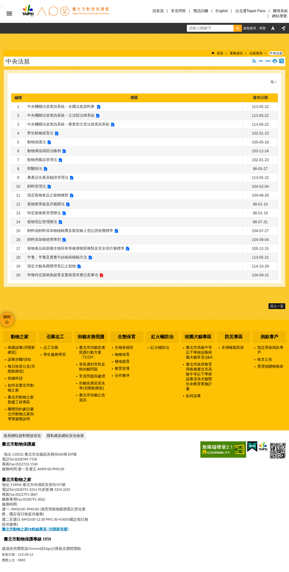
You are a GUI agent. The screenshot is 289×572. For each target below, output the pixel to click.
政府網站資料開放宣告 (22, 436)
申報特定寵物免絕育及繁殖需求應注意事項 (62, 275)
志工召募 (50, 347)
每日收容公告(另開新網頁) (21, 368)
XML (261, 61)
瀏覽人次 (8, 560)
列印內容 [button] (275, 61)
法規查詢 (255, 53)
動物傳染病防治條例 (44, 151)
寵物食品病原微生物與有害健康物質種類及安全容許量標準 (75, 248)
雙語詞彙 (200, 11)
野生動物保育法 (40, 133)
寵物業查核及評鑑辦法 (46, 204)
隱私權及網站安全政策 (65, 436)
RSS (254, 61)
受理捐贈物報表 (270, 366)
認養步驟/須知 (19, 359)
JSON (268, 61)
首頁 (220, 53)
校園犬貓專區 (198, 336)
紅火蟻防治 (162, 336)
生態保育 (127, 336)
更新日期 (8, 554)
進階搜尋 (249, 28)
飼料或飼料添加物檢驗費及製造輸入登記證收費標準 (70, 231)
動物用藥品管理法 (42, 160)
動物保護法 (36, 142)
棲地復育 (122, 361)
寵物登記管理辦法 (42, 222)
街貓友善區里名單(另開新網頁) (92, 385)
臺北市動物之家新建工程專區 (21, 399)
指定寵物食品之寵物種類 (47, 195)
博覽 (262, 28)
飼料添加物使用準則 (44, 239)
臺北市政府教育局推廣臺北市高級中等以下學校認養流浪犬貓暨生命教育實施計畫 (199, 376)
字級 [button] (273, 28)
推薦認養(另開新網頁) (21, 349)
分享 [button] (283, 28)
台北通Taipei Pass (250, 11)
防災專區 (234, 336)
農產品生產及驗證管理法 (47, 177)
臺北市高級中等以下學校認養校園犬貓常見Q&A (199, 352)
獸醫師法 (34, 169)
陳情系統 (280, 11)
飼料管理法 (36, 186)
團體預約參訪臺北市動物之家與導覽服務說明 (21, 414)
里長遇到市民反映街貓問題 (92, 366)
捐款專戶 (269, 336)
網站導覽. (280, 16)
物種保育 (122, 354)
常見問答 (178, 11)
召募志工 (55, 336)
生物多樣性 (124, 347)
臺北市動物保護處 (65, 13)
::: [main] (5, 48)
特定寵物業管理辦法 (44, 213)
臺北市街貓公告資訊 (92, 397)
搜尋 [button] (237, 28)
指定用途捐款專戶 (270, 349)
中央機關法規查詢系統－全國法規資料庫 (61, 106)
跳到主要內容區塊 (2, 2)
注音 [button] (282, 61)
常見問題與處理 (92, 376)
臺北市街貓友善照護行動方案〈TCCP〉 (92, 352)
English (222, 11)
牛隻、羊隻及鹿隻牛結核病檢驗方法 (57, 257)
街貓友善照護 (91, 336)
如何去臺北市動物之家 (21, 387)
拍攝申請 (15, 378)
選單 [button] (9, 13)
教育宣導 (122, 368)
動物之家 (19, 336)
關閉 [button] (273, 82)
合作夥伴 (122, 375)
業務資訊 (236, 53)
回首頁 (158, 11)
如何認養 (193, 396)
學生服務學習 (54, 354)
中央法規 (276, 53)
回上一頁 (276, 306)
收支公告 (264, 359)
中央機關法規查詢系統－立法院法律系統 (60, 115)
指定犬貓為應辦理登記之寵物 (51, 266)
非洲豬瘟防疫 (233, 347)
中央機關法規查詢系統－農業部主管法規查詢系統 (68, 124)
